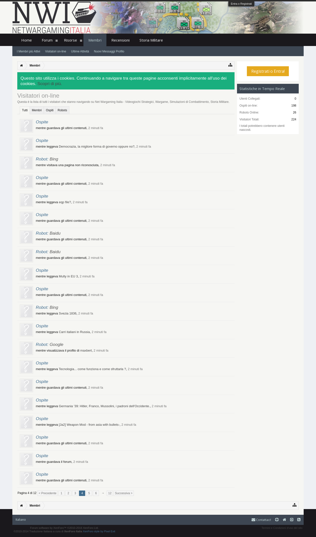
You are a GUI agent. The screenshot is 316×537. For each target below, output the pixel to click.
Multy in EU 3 (68, 276)
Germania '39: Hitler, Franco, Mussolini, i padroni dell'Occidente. (104, 406)
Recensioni (120, 40)
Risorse (70, 40)
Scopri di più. (49, 83)
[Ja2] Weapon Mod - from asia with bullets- (89, 424)
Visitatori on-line (55, 51)
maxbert (86, 350)
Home (26, 40)
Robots (62, 110)
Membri (37, 110)
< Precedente (48, 493)
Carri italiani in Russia (74, 332)
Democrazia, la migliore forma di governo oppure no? (96, 146)
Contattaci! (261, 520)
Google (56, 344)
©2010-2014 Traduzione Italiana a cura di (48, 531)
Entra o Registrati (241, 3)
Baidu (55, 233)
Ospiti (50, 110)
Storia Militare (151, 40)
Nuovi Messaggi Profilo (109, 51)
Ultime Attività (80, 51)
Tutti (25, 110)
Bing (54, 159)
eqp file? (65, 202)
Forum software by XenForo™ (64, 527)
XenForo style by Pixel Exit (99, 531)
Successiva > (123, 493)
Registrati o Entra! (268, 71)
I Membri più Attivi (28, 51)
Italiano (21, 519)
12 (109, 493)
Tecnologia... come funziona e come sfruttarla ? (92, 369)
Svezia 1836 (68, 313)
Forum (47, 40)
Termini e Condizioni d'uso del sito (281, 527)
